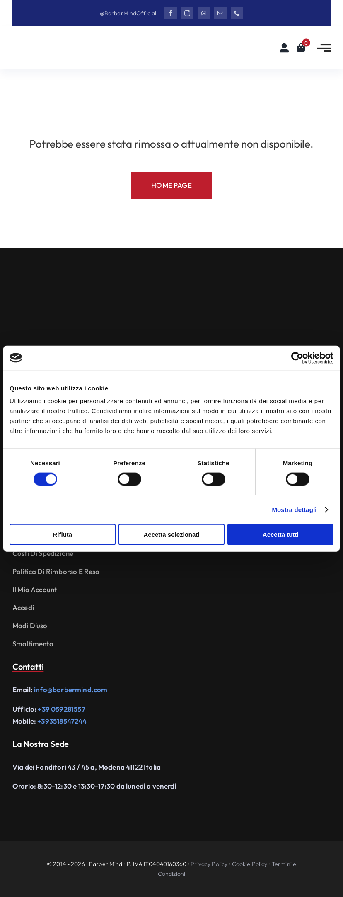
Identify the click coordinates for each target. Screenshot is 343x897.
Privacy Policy (209, 864)
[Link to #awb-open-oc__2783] (324, 48)
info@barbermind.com (70, 689)
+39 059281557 (61, 709)
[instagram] (187, 13)
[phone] (237, 13)
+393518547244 (62, 721)
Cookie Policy (250, 864)
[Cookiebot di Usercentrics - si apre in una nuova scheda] (297, 358)
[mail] (220, 13)
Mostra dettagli (294, 509)
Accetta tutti (281, 534)
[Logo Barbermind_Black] (62, 42)
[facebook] (170, 13)
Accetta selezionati (171, 534)
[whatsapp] (204, 13)
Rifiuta (62, 534)
